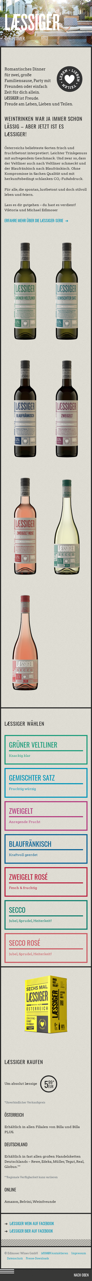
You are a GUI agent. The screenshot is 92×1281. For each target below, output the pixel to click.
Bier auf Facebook (31, 1231)
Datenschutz (15, 1258)
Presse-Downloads (37, 1258)
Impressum (78, 1253)
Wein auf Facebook (32, 1223)
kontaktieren (54, 1253)
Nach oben (81, 1275)
